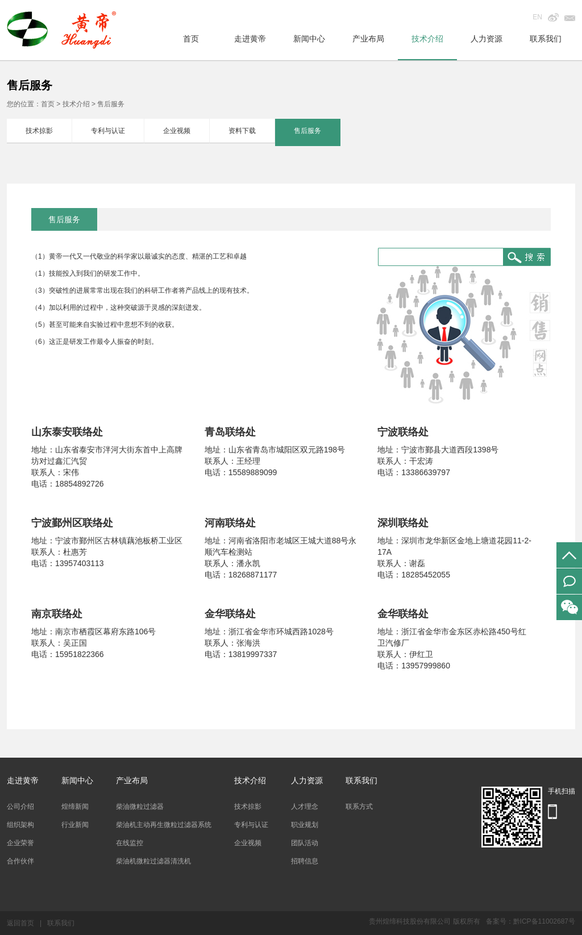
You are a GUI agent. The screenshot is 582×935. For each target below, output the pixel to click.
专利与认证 (108, 131)
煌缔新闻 (75, 807)
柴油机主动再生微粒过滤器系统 (163, 825)
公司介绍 (20, 807)
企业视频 (176, 131)
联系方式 (359, 807)
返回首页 (20, 923)
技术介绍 (427, 38)
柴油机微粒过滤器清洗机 (153, 861)
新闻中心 (309, 38)
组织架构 (20, 825)
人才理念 (304, 807)
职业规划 (304, 825)
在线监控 (129, 843)
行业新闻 (75, 825)
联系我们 (546, 38)
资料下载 (242, 131)
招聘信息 (304, 861)
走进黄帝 (250, 38)
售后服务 (307, 131)
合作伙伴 (20, 861)
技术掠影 (39, 131)
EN (537, 17)
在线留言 (569, 581)
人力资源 (486, 38)
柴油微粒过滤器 (140, 807)
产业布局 (368, 38)
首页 (191, 38)
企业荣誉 (20, 843)
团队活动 (304, 843)
